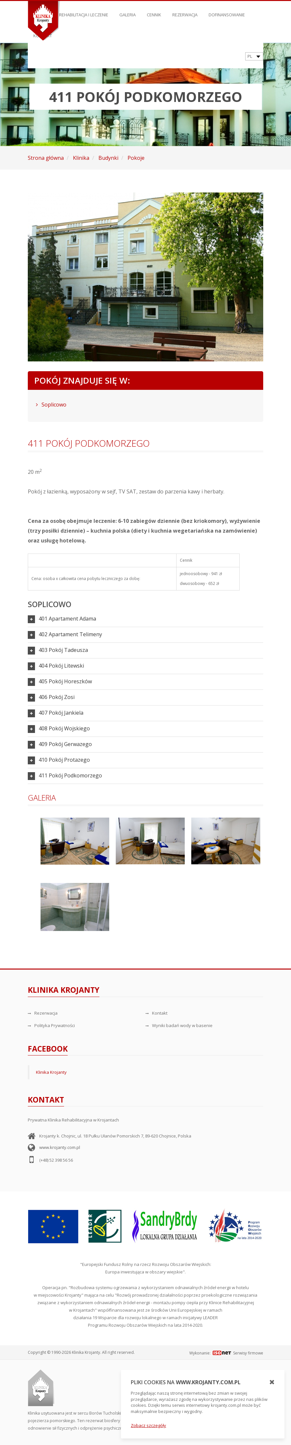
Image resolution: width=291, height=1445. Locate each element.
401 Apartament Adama (67, 618)
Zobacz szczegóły (148, 1425)
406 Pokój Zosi (57, 697)
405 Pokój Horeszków (65, 681)
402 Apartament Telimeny (70, 634)
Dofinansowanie (227, 11)
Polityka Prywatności (51, 1025)
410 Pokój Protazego (64, 759)
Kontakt (156, 1013)
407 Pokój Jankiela (61, 712)
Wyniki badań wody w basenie (179, 1025)
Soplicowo (51, 404)
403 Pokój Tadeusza (63, 650)
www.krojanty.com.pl (59, 1147)
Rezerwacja (184, 11)
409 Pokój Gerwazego (65, 744)
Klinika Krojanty (51, 1072)
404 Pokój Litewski (61, 665)
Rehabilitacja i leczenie (83, 11)
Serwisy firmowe (248, 1353)
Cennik (154, 11)
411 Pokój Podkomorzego (70, 775)
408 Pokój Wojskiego (64, 728)
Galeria (127, 11)
